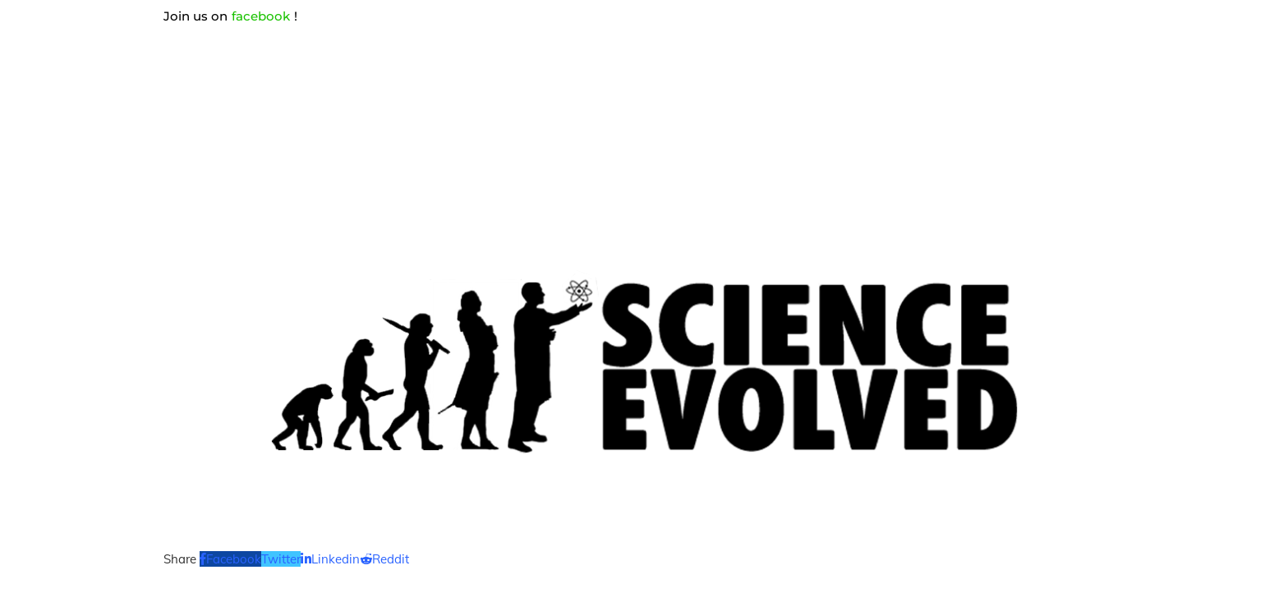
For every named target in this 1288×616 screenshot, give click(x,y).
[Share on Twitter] (281, 559)
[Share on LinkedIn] (330, 559)
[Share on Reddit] (384, 559)
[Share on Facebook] (230, 559)
